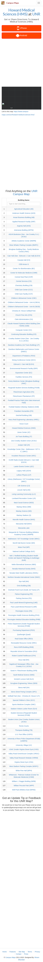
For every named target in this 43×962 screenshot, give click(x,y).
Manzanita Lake (23, 528)
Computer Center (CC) (24, 330)
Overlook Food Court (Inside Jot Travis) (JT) (23, 590)
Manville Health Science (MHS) (24, 519)
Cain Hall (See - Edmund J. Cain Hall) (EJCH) (23, 256)
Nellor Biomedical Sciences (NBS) (24, 564)
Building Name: (24, 200)
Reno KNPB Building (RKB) (24, 647)
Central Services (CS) (24, 281)
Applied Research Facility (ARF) (23, 222)
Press (26, 954)
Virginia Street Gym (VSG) (23, 762)
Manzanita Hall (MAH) (24, 524)
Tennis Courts (24, 726)
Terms (30, 952)
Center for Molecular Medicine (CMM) (23, 273)
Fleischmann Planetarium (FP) (24, 396)
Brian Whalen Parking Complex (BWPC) (24, 245)
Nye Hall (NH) (24, 581)
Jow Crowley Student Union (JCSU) (24, 441)
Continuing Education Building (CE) (23, 334)
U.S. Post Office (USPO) (24, 734)
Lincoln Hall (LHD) (23, 490)
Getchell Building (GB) (24, 415)
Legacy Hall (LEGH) (24, 471)
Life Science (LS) (24, 486)
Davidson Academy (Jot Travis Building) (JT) (24, 345)
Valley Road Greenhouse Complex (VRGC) (23, 754)
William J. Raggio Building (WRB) (24, 781)
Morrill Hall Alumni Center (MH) (24, 543)
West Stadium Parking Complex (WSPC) (23, 766)
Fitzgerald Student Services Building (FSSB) (24, 388)
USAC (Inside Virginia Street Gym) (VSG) (24, 749)
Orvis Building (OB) (24, 586)
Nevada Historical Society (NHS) (23, 569)
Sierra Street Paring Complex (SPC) (24, 692)
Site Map (22, 952)
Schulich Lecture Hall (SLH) (24, 679)
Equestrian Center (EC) (23, 373)
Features (12, 952)
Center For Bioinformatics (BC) (24, 268)
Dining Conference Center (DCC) (24, 360)
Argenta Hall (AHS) (24, 226)
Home (4, 952)
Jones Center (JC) (23, 432)
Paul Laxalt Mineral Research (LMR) (24, 607)
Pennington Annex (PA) (23, 611)
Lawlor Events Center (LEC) (24, 466)
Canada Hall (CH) (23, 260)
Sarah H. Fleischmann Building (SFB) (23, 671)
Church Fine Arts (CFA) (23, 315)
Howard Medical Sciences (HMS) (19, 12)
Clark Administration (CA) (24, 319)
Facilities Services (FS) (24, 377)
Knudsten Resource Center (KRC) (24, 456)
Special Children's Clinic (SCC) (24, 700)
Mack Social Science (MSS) (24, 503)
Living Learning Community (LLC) (24, 494)
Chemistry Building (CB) (23, 285)
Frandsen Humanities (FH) (23, 411)
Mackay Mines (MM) (24, 507)
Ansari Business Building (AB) (24, 217)
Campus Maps (12, 3)
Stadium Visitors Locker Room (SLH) (24, 709)
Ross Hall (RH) (23, 660)
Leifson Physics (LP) (24, 475)
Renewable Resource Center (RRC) (24, 643)
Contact (18, 954)
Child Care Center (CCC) (24, 290)
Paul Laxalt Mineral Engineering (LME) (24, 602)
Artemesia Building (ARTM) (23, 230)
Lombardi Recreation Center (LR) (24, 498)
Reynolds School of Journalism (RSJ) (24, 651)
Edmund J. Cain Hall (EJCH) (24, 364)
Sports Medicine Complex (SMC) (24, 704)
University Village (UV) (24, 745)
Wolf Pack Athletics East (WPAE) (24, 790)
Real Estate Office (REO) (24, 639)
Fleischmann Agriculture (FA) (24, 392)
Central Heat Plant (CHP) (24, 277)
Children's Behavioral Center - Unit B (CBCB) (24, 307)
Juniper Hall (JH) (24, 445)
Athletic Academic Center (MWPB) (24, 241)
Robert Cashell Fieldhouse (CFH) (24, 656)
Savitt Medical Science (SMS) (23, 675)
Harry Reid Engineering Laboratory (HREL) (23, 420)
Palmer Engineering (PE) (24, 594)
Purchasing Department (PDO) (24, 630)
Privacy (37, 952)
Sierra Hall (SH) (23, 687)
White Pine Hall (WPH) (24, 770)
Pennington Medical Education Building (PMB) (23, 619)
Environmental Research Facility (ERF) (24, 368)
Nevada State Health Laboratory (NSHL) (23, 573)
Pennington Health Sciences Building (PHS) (23, 615)
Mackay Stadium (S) (24, 515)
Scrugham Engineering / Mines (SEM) (23, 683)
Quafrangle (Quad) (24, 634)
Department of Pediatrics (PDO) (23, 356)
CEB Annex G (24, 264)
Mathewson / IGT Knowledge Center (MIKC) (24, 539)
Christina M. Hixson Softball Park (24, 311)
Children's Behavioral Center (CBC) (23, 298)
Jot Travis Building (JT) (24, 436)
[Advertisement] (21, 62)
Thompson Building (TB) (23, 730)
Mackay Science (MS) (24, 511)
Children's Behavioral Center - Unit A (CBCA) (24, 302)
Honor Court (23, 424)
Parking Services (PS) (24, 598)
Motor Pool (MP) (24, 547)
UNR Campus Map (25, 192)
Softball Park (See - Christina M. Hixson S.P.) (24, 696)
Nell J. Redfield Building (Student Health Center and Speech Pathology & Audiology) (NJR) (23, 558)
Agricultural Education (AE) (23, 209)
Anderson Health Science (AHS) (23, 213)
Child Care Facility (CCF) (24, 294)
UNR (36, 14)
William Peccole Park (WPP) (24, 785)
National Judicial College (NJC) (24, 551)
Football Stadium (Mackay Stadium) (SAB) (24, 407)
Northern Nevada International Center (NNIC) (24, 577)
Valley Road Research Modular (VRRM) (24, 758)
